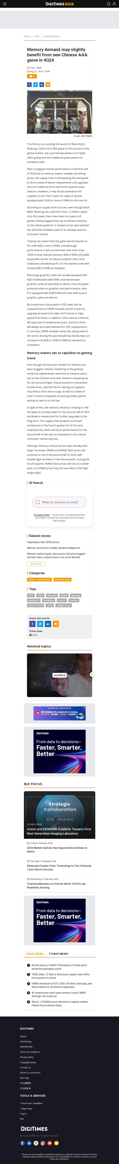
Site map (24, 1077)
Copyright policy (28, 1062)
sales (49, 605)
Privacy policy (27, 1057)
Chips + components (39, 579)
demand (51, 595)
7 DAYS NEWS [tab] (58, 953)
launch (61, 600)
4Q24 (40, 595)
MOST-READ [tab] (35, 953)
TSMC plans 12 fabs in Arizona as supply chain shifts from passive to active (61, 976)
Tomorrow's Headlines (31, 1103)
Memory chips (62, 579)
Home (27, 36)
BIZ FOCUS (33, 784)
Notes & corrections (30, 1072)
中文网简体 (25, 1088)
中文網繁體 (25, 1083)
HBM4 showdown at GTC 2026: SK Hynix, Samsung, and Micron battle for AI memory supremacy (62, 985)
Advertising (25, 1041)
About (23, 1036)
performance (35, 605)
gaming (76, 595)
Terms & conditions (30, 1051)
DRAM (64, 595)
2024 (30, 595)
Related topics (39, 646)
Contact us (25, 1067)
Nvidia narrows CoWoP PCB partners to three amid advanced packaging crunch (59, 967)
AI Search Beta (41, 514)
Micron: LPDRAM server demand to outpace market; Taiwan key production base (60, 1003)
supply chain (63, 605)
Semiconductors (52, 36)
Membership (26, 1046)
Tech (36, 36)
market (74, 600)
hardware (48, 600)
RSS (22, 1118)
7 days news (26, 1108)
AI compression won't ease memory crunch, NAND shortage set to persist (59, 994)
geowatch (33, 600)
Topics (23, 1113)
